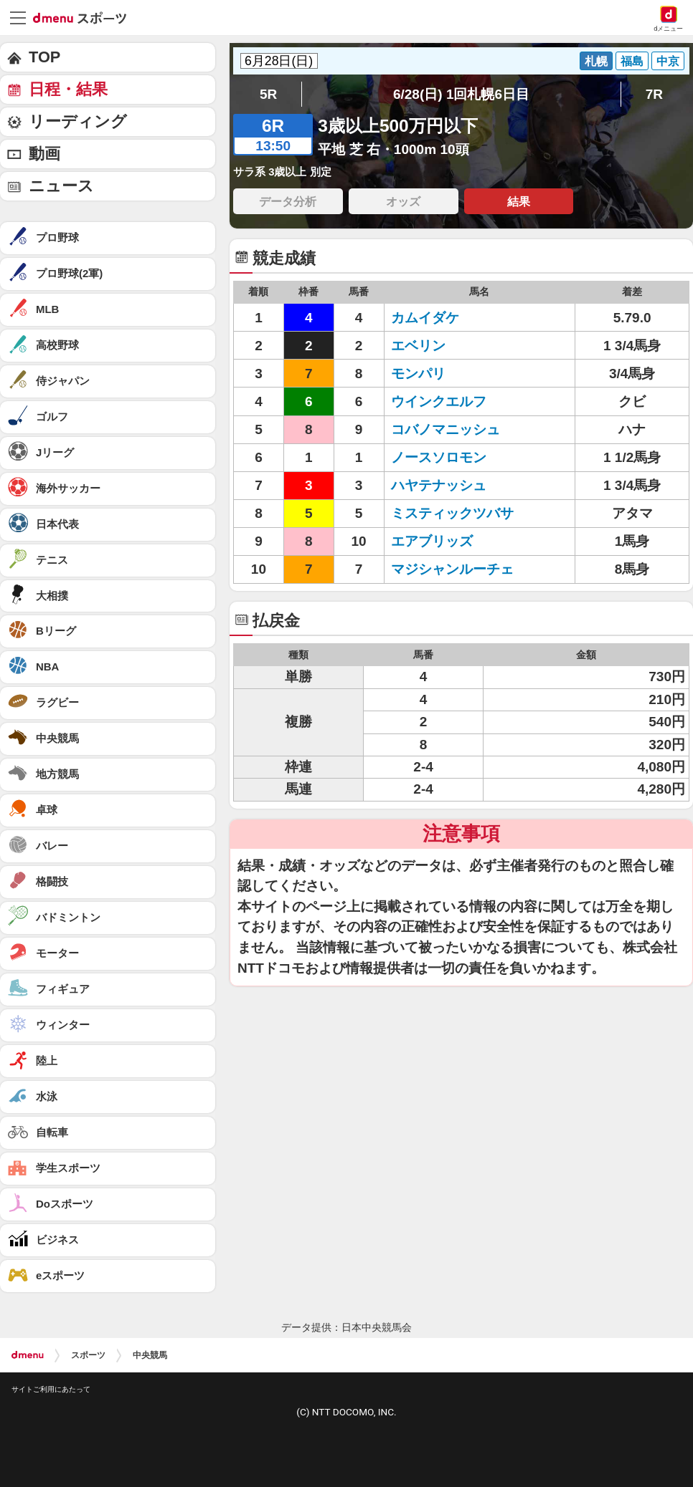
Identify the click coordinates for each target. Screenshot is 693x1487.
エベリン (418, 345)
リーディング (78, 121)
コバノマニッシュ (445, 429)
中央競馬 (150, 1355)
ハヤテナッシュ (438, 485)
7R (654, 94)
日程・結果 (68, 89)
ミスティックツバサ (452, 513)
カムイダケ (425, 317)
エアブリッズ (432, 541)
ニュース (61, 186)
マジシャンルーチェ (452, 569)
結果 (518, 201)
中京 (667, 60)
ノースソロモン (438, 457)
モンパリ (418, 373)
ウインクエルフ (438, 401)
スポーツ (88, 1355)
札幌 (596, 60)
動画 (44, 154)
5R (268, 94)
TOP (44, 57)
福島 (632, 60)
